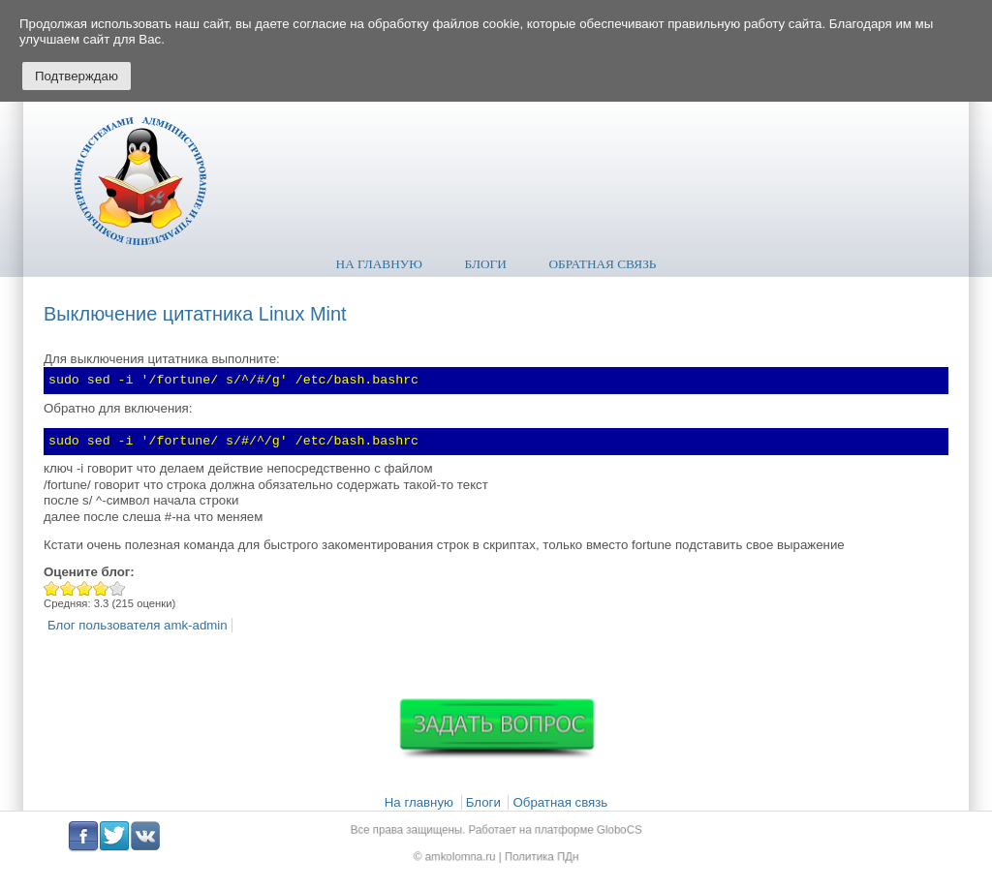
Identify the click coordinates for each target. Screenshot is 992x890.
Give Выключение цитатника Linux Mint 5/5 (117, 588)
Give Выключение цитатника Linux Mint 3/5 (85, 588)
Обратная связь (603, 264)
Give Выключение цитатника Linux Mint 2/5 (68, 588)
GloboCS (605, 831)
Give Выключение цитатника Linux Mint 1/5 (52, 588)
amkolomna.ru (465, 854)
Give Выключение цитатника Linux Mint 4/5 (101, 588)
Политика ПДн (536, 854)
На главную (379, 264)
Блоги (486, 264)
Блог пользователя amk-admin (137, 625)
